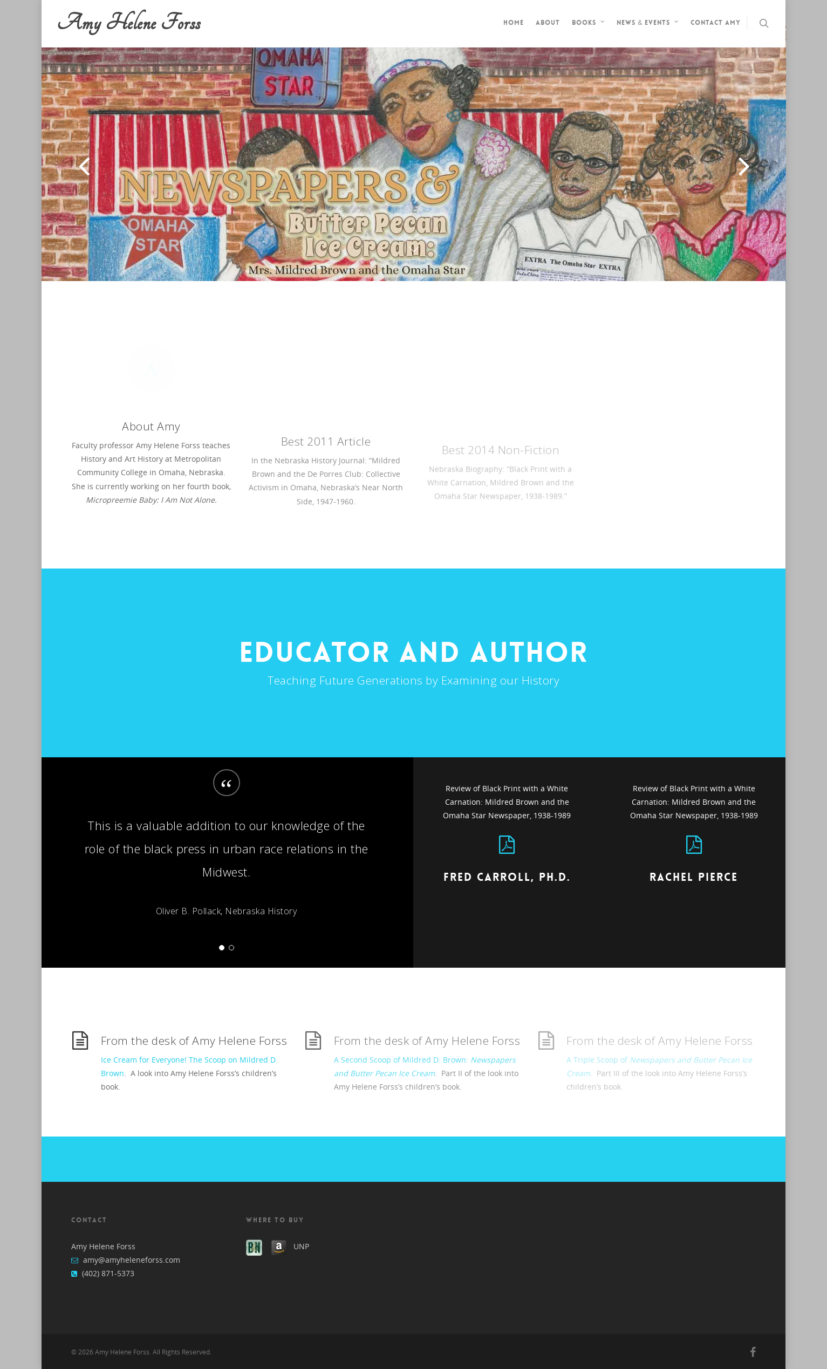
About (548, 22)
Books (589, 23)
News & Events (648, 23)
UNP (301, 1246)
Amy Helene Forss (129, 23)
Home (513, 22)
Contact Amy (716, 22)
